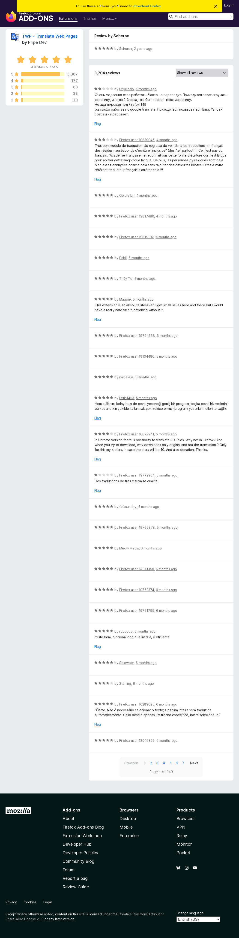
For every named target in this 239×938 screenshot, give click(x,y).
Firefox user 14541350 (136, 569)
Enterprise (129, 835)
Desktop (128, 818)
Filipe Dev (37, 42)
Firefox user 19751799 (136, 610)
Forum (69, 869)
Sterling (125, 683)
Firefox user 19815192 (136, 237)
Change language (190, 913)
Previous (131, 763)
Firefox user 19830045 (137, 140)
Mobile (126, 827)
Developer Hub (77, 844)
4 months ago (146, 89)
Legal (47, 902)
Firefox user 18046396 (137, 740)
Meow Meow (129, 548)
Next (194, 763)
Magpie (125, 299)
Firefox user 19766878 (137, 527)
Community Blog (78, 861)
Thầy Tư (125, 278)
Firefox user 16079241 (136, 434)
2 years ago (143, 49)
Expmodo (126, 89)
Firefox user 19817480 (136, 216)
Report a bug (75, 878)
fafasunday (127, 507)
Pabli (123, 258)
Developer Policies (80, 852)
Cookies (30, 902)
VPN (180, 827)
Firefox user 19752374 (136, 590)
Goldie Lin (126, 195)
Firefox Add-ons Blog (83, 827)
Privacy (11, 902)
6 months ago (151, 548)
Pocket (183, 852)
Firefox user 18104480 (136, 356)
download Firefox (147, 6)
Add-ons (71, 810)
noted (48, 914)
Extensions (68, 18)
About (69, 818)
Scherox (125, 49)
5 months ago (138, 258)
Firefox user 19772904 (137, 475)
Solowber (126, 663)
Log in (228, 5)
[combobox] (200, 16)
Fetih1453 (126, 398)
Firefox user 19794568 (137, 336)
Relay (181, 835)
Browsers (185, 818)
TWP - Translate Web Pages (50, 36)
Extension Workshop (82, 835)
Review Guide (76, 886)
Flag (97, 124)
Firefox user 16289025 (136, 704)
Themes (90, 18)
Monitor (184, 844)
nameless (126, 377)
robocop (126, 631)
